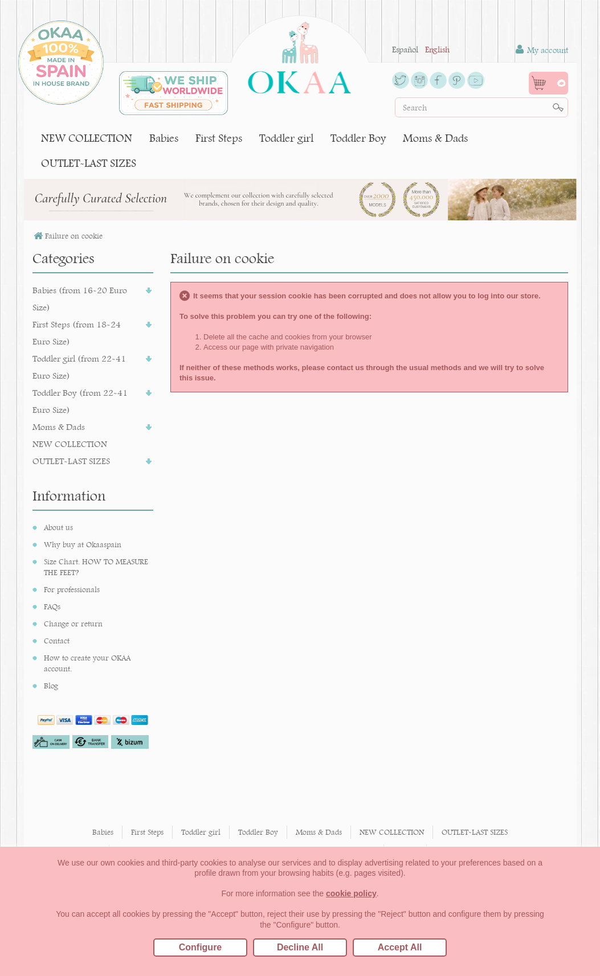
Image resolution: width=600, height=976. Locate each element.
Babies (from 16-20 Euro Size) (79, 299)
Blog (51, 685)
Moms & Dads (435, 138)
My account (542, 49)
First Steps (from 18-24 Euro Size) (76, 333)
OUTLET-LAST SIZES (88, 163)
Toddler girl (286, 138)
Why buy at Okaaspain (82, 544)
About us (58, 527)
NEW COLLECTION (86, 138)
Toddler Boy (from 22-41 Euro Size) (80, 401)
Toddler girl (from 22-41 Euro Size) (79, 367)
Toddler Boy (358, 138)
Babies (163, 138)
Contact (57, 640)
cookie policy (351, 893)
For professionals (72, 589)
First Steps (218, 138)
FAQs (52, 606)
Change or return (73, 623)
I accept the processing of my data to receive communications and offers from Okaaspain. (97, 805)
